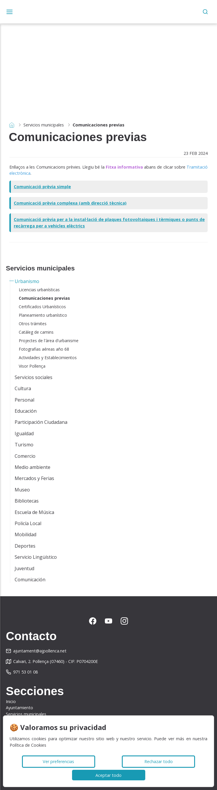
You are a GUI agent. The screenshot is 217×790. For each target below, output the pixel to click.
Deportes (25, 546)
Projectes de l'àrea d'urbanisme (48, 340)
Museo (22, 489)
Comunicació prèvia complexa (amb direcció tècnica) (70, 203)
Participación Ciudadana (41, 422)
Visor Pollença (32, 366)
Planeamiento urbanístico (43, 315)
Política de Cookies (28, 745)
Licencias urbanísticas (39, 289)
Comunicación (30, 579)
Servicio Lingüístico (36, 557)
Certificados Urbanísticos (42, 306)
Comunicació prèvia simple (42, 186)
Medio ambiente (32, 467)
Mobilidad (25, 534)
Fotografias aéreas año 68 (44, 349)
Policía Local (28, 523)
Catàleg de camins (36, 332)
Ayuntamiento (19, 707)
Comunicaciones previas (44, 298)
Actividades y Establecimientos (48, 357)
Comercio (25, 456)
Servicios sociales (33, 377)
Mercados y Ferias (34, 478)
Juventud (24, 568)
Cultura (23, 388)
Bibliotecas (27, 501)
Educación (26, 411)
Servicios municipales (43, 125)
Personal (24, 400)
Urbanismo (27, 281)
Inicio (11, 701)
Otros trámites (33, 323)
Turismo (24, 444)
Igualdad (24, 433)
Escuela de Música (34, 512)
